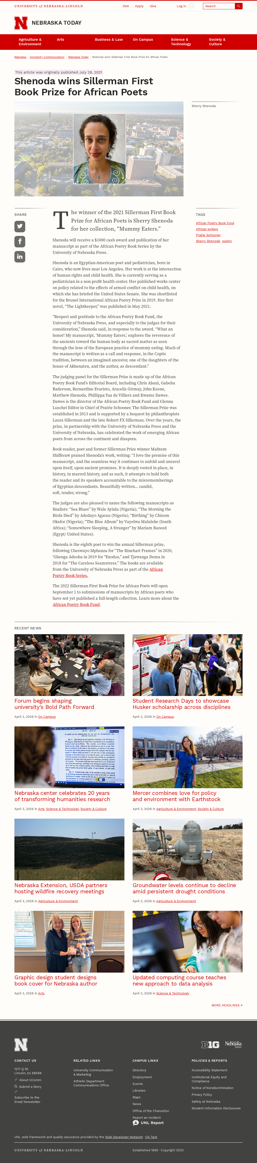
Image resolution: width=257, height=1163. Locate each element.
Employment (142, 1077)
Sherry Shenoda (208, 241)
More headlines (225, 1005)
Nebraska (20, 57)
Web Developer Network (124, 1137)
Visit (125, 6)
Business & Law (109, 39)
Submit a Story (30, 1087)
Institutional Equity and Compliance (209, 1079)
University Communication (47, 57)
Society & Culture (217, 41)
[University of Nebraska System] (234, 1045)
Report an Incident (148, 1121)
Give (153, 6)
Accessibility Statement (209, 1070)
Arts (60, 39)
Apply (139, 6)
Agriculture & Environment (30, 41)
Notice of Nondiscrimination (212, 1088)
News (137, 1104)
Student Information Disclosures (216, 1108)
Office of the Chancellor (151, 1111)
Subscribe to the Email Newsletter (27, 1099)
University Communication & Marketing (93, 1072)
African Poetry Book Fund (76, 604)
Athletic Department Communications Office (91, 1083)
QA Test (151, 1137)
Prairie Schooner (208, 235)
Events (138, 1084)
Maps (137, 1097)
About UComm (30, 1080)
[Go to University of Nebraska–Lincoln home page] (21, 23)
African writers (207, 229)
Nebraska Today (56, 23)
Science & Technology (181, 41)
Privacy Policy (202, 1094)
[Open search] (223, 6)
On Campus (143, 39)
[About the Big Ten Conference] (210, 1045)
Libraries (139, 1090)
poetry (227, 241)
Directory (139, 1070)
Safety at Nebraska (206, 1101)
